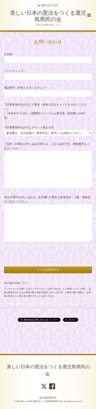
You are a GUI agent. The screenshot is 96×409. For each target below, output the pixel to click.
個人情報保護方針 (48, 397)
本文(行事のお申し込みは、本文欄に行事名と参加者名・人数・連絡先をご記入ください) (47, 199)
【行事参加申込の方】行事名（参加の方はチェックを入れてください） (45, 106)
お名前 (9, 54)
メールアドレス (14, 71)
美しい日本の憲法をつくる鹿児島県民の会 (48, 370)
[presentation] (34, 251)
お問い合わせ (48, 41)
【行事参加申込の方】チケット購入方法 (29, 127)
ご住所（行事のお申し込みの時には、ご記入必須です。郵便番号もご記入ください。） (47, 146)
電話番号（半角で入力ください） (25, 87)
